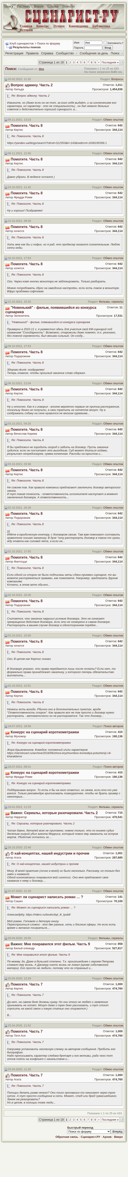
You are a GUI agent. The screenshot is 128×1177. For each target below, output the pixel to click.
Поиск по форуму (48, 43)
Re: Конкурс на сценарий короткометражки (41, 742)
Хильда (19, 89)
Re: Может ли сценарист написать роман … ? (43, 907)
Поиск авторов (113, 726)
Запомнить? (113, 43)
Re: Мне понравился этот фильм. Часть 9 (40, 954)
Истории (26, 29)
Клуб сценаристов (21, 43)
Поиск (8, 6)
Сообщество (66, 53)
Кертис (18, 129)
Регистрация (14, 53)
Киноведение (78, 26)
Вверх (118, 1136)
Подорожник (22, 356)
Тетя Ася (20, 1035)
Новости (68, 6)
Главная (26, 26)
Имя (76, 42)
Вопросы (117, 79)
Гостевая (23, 6)
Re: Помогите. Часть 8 (27, 136)
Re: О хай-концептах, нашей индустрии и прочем (45, 864)
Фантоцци (20, 561)
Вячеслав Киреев (25, 433)
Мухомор (20, 736)
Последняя (110, 62)
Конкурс (42, 26)
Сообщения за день (94, 53)
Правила (32, 53)
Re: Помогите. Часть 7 (27, 995)
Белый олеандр (24, 948)
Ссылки (53, 6)
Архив (107, 1136)
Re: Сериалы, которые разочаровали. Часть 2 (43, 823)
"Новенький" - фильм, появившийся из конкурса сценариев (50, 322)
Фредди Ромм (23, 197)
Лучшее (59, 26)
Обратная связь (67, 1136)
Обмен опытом (113, 119)
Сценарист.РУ (90, 1136)
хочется (19, 231)
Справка (47, 53)
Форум (38, 6)
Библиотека (101, 26)
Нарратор (20, 817)
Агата (17, 857)
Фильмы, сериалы (111, 301)
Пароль (79, 47)
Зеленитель (22, 315)
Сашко (18, 901)
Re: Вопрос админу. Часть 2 (30, 95)
